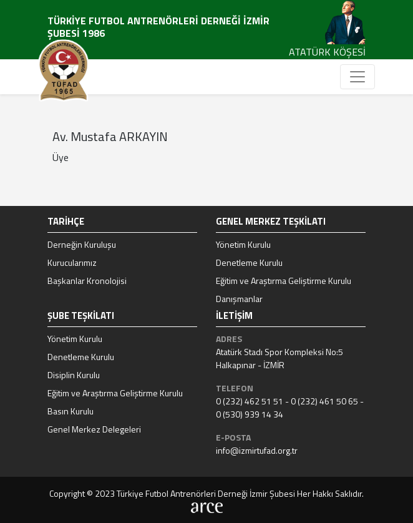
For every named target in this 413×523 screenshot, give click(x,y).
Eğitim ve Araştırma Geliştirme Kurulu (283, 280)
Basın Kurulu (70, 411)
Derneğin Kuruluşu (81, 244)
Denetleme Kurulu (249, 262)
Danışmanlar (239, 298)
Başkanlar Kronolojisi (87, 280)
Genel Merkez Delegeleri (94, 429)
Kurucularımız (72, 262)
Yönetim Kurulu (243, 244)
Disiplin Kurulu (73, 374)
